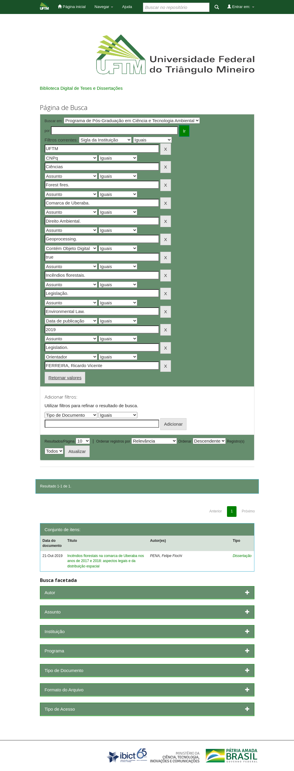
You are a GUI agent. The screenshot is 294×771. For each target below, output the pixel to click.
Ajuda (127, 6)
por (47, 131)
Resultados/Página (60, 441)
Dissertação (242, 556)
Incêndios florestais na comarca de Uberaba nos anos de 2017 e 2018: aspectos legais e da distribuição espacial (105, 561)
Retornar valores (65, 377)
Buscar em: (54, 121)
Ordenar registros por (113, 441)
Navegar (103, 6)
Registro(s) (236, 441)
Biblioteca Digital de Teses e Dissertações (81, 88)
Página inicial (71, 6)
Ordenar (184, 441)
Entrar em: (240, 6)
